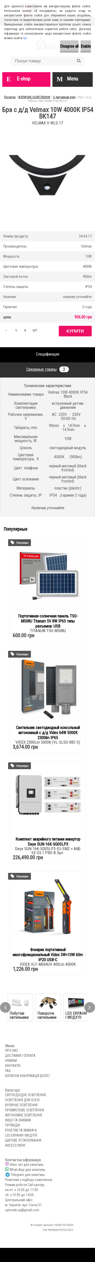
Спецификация (47, 354)
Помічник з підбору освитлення (28, 1180)
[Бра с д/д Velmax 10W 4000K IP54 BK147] (47, 128)
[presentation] (5, 1007)
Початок (10, 97)
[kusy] (16, 330)
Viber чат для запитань (27, 1165)
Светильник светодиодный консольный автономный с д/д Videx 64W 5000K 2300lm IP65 (48, 732)
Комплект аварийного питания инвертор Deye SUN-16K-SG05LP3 (47, 842)
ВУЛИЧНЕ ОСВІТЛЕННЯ (34, 97)
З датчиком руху (64, 97)
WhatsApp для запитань (27, 1170)
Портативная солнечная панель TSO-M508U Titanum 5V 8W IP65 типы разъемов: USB (48, 621)
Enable (86, 46)
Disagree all (69, 46)
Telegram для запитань (28, 1175)
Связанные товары (47, 369)
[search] (78, 61)
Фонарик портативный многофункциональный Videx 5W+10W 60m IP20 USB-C (48, 954)
